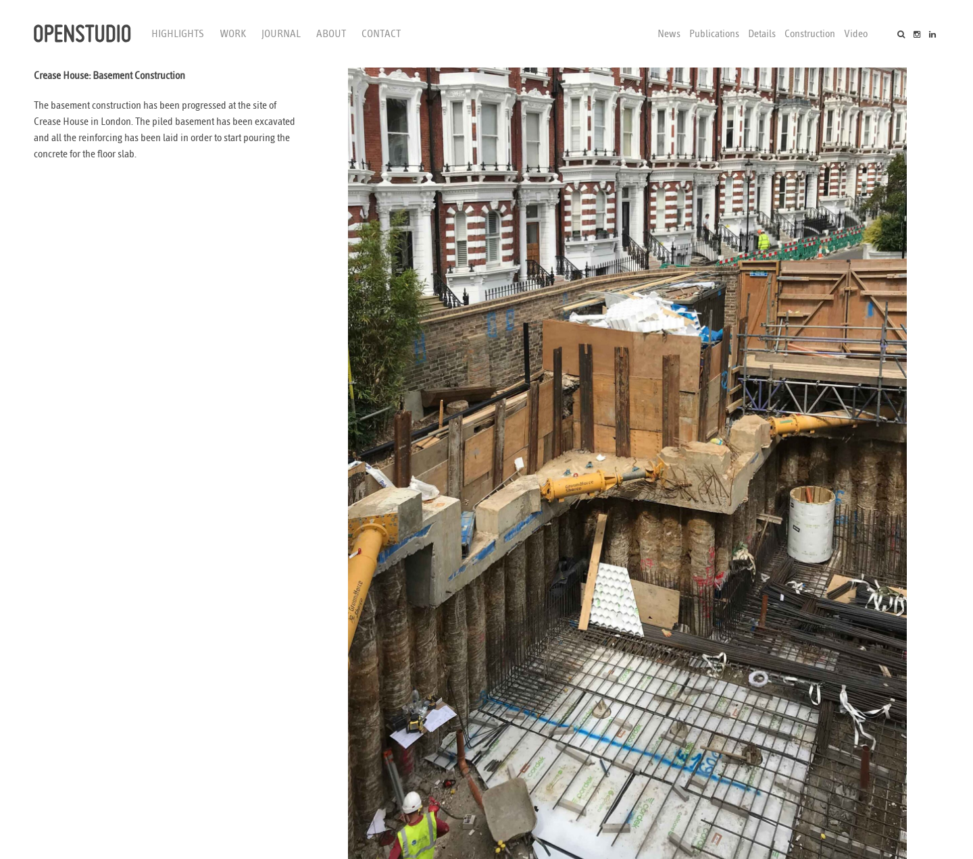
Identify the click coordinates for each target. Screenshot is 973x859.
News (668, 34)
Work (233, 34)
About (331, 34)
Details (762, 34)
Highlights (177, 34)
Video (856, 34)
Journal (281, 34)
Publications (714, 34)
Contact (381, 34)
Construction (809, 34)
